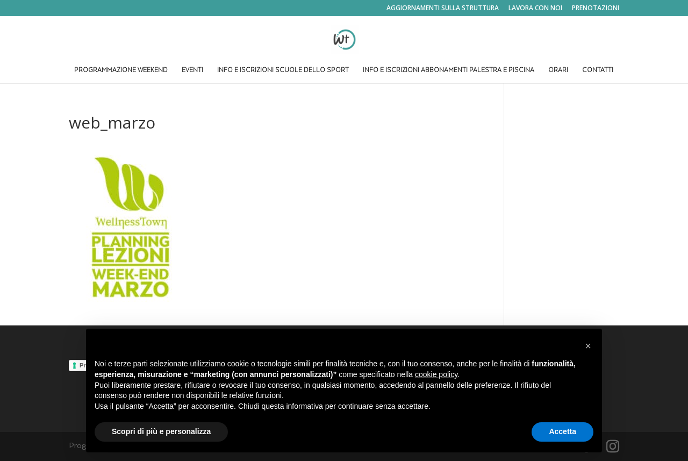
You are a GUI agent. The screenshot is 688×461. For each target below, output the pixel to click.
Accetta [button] (562, 431)
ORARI (558, 71)
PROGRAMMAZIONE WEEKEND (121, 71)
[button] (588, 345)
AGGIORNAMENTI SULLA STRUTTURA (442, 8)
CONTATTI (597, 71)
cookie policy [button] (436, 374)
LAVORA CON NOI (535, 8)
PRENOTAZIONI (595, 8)
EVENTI (192, 71)
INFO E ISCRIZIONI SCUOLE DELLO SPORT (283, 71)
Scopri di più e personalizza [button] (161, 431)
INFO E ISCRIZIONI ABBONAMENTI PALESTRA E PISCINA (448, 71)
